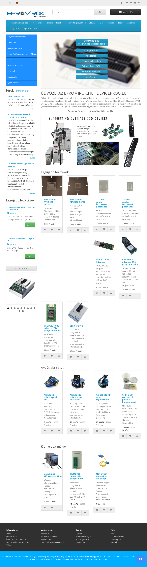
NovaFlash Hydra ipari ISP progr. (102, 476)
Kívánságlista (116, 539)
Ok (141, 559)
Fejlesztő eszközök (53, 23)
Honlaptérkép (46, 539)
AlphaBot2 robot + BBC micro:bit (76, 397)
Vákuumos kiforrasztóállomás (54, 475)
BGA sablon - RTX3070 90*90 (51, 202)
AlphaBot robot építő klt (50, 397)
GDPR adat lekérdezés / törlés (18, 542)
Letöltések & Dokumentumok (52, 542)
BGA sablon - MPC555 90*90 (77, 200)
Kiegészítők (15, 28)
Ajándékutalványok (83, 536)
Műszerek (131, 23)
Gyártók (79, 533)
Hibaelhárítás (11, 536)
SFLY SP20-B (76, 325)
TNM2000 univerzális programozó (77, 476)
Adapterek (37, 23)
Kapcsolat (45, 533)
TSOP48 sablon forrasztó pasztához (101, 203)
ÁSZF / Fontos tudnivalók (16, 539)
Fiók (112, 533)
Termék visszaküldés (49, 536)
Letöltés (30, 225)
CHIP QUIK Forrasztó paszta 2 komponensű (129, 398)
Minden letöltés (21, 268)
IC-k (100, 23)
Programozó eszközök (19, 23)
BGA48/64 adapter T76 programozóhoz (131, 262)
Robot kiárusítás (15, 96)
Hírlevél (114, 542)
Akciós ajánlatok (82, 539)
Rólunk (8, 545)
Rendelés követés (118, 536)
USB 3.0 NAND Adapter (103, 260)
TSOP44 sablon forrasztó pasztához (128, 203)
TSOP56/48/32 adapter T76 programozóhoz (52, 328)
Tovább (32, 108)
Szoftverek (11, 213)
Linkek (8, 533)
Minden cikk (22, 90)
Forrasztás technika (115, 23)
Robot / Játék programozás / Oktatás (80, 23)
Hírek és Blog (81, 542)
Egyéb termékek (30, 28)
